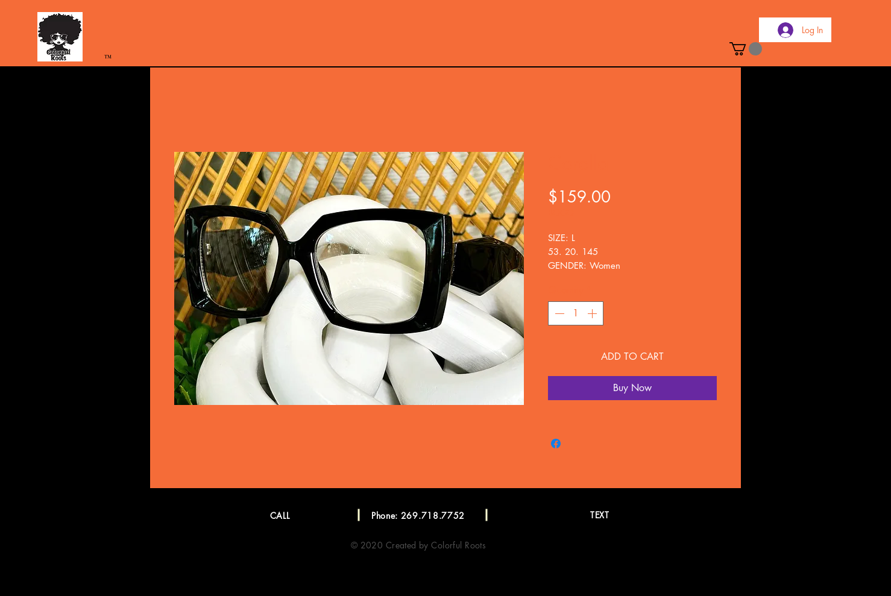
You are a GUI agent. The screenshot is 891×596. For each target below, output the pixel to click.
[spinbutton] (576, 313)
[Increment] (593, 313)
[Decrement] (558, 313)
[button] (745, 48)
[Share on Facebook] (556, 443)
